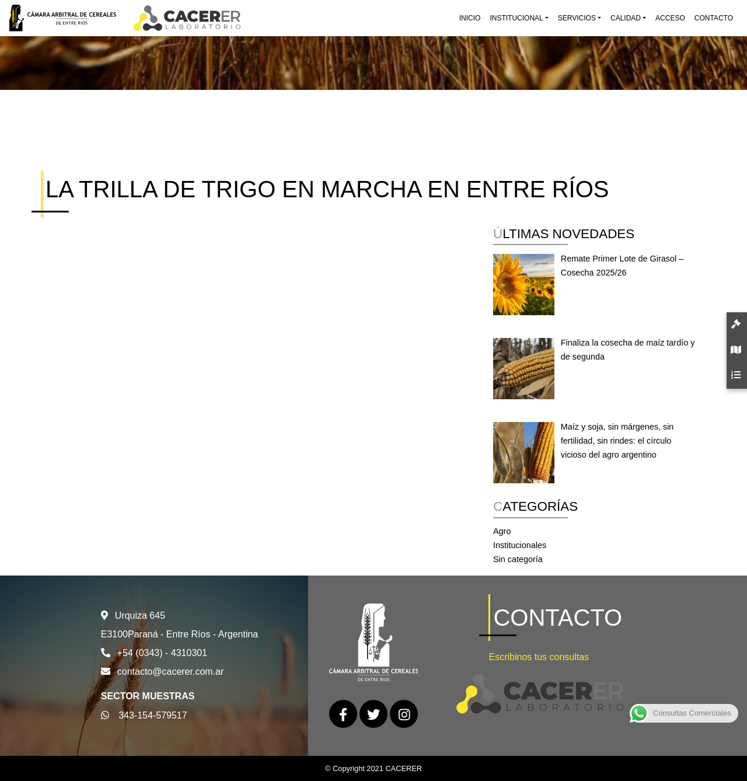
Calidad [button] (625, 18)
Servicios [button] (577, 18)
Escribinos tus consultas (538, 657)
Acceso (670, 18)
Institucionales (519, 545)
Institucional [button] (516, 18)
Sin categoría (518, 559)
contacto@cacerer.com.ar (170, 672)
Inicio (470, 18)
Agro (502, 531)
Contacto (713, 18)
